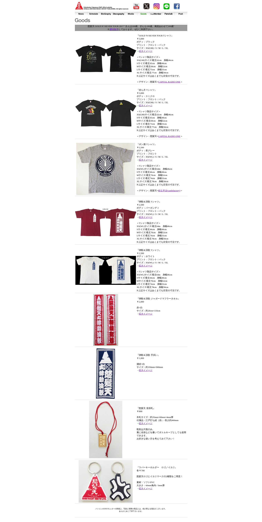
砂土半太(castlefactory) (169, 190)
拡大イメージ (145, 51)
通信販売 (114, 29)
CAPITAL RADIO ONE (169, 82)
